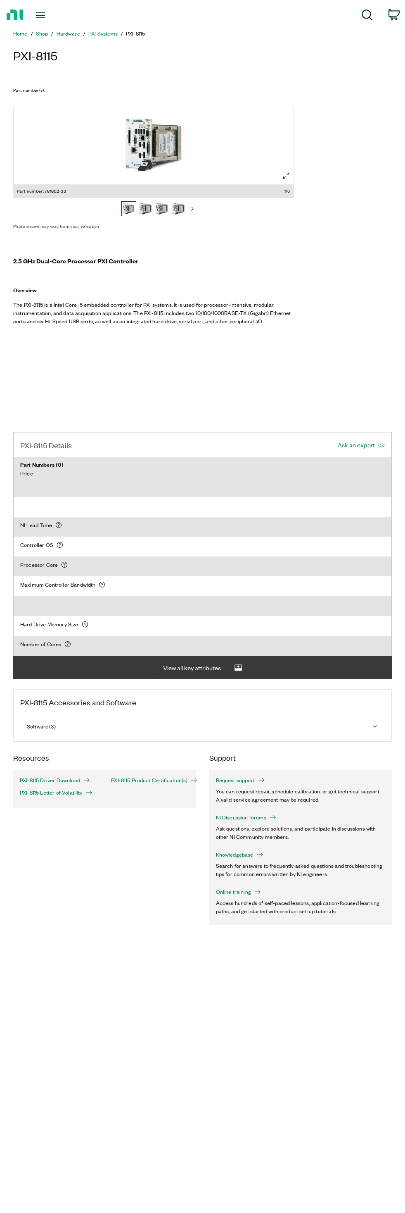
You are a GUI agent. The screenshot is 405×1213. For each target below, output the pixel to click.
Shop (42, 33)
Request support (240, 780)
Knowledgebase (239, 854)
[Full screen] (286, 175)
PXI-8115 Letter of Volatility (56, 792)
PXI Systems (103, 33)
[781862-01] (145, 209)
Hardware (68, 33)
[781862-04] (161, 209)
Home (20, 33)
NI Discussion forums (246, 817)
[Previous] (114, 209)
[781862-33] (128, 209)
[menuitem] (367, 16)
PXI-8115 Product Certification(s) (150, 780)
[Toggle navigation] (54, 15)
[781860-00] (178, 209)
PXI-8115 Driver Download (55, 780)
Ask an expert (356, 445)
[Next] (192, 209)
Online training (238, 891)
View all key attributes (202, 668)
